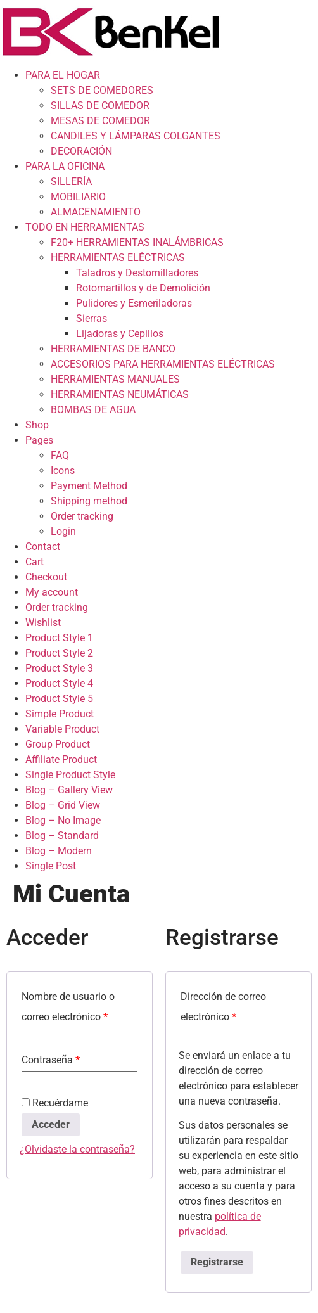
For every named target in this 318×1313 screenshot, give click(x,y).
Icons (63, 470)
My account (51, 592)
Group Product (57, 744)
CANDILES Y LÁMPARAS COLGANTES (135, 136)
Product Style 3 (59, 668)
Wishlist (43, 623)
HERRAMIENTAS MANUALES (115, 379)
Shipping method (89, 501)
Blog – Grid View (62, 805)
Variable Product (62, 729)
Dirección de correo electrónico (223, 1006)
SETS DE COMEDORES (102, 90)
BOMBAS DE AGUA (93, 410)
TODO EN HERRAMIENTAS (84, 227)
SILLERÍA (71, 182)
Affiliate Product (61, 759)
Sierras (91, 318)
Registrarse (217, 1262)
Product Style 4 (59, 683)
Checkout (46, 577)
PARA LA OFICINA (65, 166)
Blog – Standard (62, 835)
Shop (37, 425)
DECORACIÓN (81, 151)
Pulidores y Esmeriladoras (134, 303)
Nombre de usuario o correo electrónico (68, 1006)
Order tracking (82, 516)
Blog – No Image (63, 820)
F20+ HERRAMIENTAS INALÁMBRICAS (137, 242)
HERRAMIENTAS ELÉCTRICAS (118, 258)
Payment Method (89, 486)
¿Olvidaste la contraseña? (77, 1149)
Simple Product (59, 714)
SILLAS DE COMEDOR (100, 105)
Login (63, 531)
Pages (39, 440)
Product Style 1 (59, 638)
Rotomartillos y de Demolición (143, 288)
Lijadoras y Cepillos (119, 334)
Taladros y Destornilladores (137, 273)
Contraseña (51, 1060)
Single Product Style (70, 775)
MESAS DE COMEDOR (100, 121)
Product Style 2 (59, 653)
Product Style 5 (59, 699)
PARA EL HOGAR (62, 75)
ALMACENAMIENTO (96, 212)
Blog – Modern (58, 851)
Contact (42, 547)
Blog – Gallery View (69, 790)
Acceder (51, 1124)
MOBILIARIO (78, 197)
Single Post (50, 866)
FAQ (60, 455)
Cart (34, 562)
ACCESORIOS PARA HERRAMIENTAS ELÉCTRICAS (163, 364)
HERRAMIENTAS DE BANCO (113, 349)
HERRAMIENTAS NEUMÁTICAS (120, 394)
